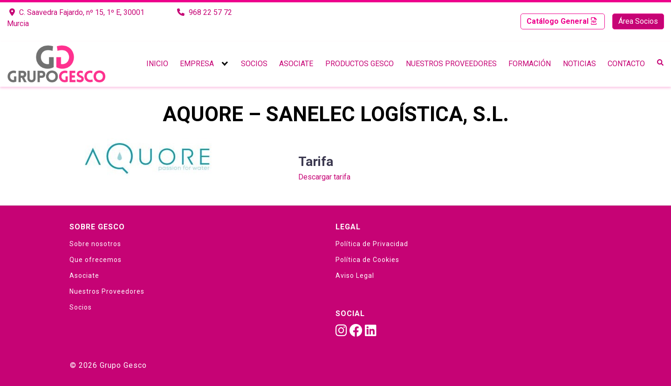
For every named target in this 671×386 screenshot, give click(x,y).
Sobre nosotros (95, 244)
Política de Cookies (367, 259)
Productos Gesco (359, 63)
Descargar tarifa (324, 176)
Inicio (157, 63)
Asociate (296, 63)
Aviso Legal (355, 275)
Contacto (626, 63)
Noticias (579, 63)
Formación (529, 63)
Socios (254, 63)
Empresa (197, 63)
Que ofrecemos (95, 259)
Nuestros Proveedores (451, 63)
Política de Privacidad (372, 244)
